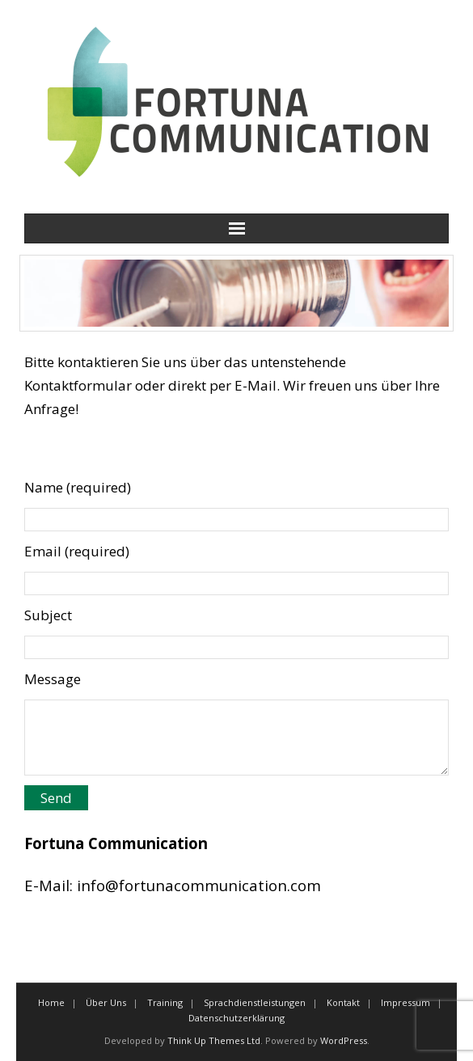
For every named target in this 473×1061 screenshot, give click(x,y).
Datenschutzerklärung (236, 1018)
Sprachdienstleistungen (255, 1002)
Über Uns (106, 1002)
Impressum (405, 1002)
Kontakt (343, 1002)
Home (51, 1002)
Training (165, 1002)
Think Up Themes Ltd (213, 1040)
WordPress (343, 1040)
